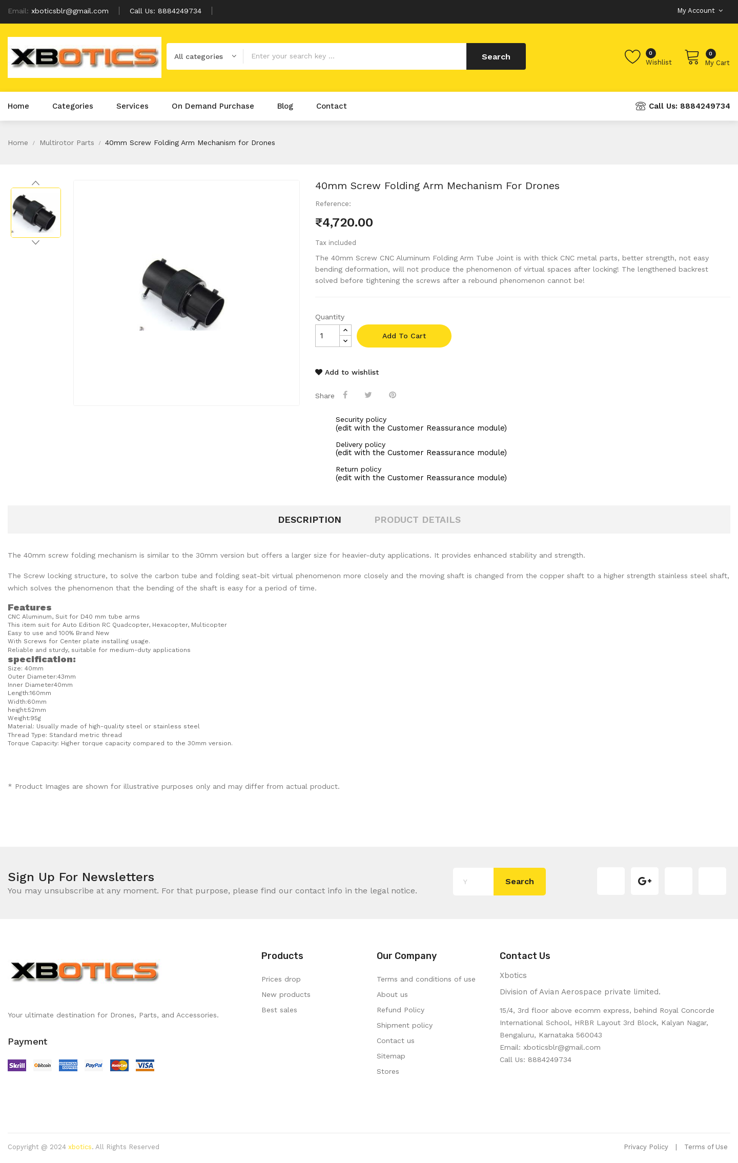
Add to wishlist (347, 372)
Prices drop (281, 979)
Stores (388, 1071)
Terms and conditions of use (426, 979)
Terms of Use (706, 1147)
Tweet (369, 395)
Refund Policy (400, 1010)
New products (286, 994)
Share (346, 395)
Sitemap (391, 1056)
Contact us (396, 1040)
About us (392, 994)
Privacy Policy (646, 1147)
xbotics (80, 1147)
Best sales (279, 1010)
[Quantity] (327, 335)
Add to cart (404, 336)
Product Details (417, 519)
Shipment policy (405, 1025)
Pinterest (393, 395)
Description (309, 519)
